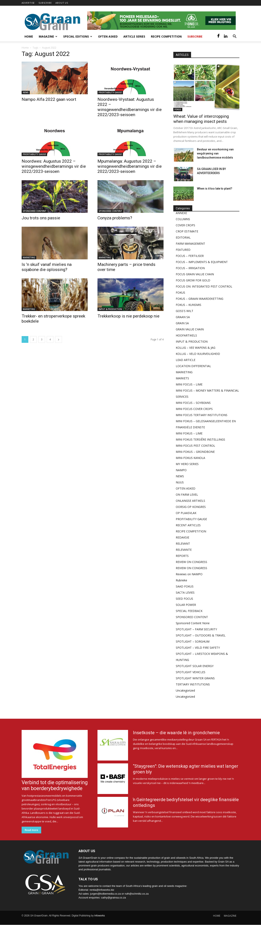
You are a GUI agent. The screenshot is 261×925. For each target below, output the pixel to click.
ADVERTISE (28, 2)
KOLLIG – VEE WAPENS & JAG (195, 348)
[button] (234, 37)
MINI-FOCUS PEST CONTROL (195, 446)
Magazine (48, 36)
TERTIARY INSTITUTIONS (193, 684)
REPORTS (182, 556)
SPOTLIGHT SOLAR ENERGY (194, 666)
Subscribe (194, 36)
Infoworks (99, 915)
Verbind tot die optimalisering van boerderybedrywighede (55, 785)
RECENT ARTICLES (188, 525)
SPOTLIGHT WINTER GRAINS (195, 678)
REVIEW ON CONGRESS (191, 562)
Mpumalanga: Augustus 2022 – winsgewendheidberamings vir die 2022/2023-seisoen (129, 166)
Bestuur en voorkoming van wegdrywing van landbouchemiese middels (215, 153)
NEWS (26, 92)
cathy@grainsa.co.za (113, 897)
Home (28, 36)
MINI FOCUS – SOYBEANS (193, 403)
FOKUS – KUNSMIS (188, 305)
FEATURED (183, 250)
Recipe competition (166, 36)
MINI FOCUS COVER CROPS (194, 409)
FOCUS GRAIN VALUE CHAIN (195, 274)
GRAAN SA (183, 317)
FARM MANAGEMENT (190, 243)
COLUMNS (183, 219)
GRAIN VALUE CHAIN (190, 329)
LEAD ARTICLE (185, 360)
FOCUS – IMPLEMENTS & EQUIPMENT (202, 262)
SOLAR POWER (186, 605)
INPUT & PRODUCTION (110, 309)
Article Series (134, 36)
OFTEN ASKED (185, 488)
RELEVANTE (184, 550)
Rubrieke (181, 580)
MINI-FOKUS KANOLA (190, 458)
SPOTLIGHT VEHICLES (190, 672)
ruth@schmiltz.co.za (136, 893)
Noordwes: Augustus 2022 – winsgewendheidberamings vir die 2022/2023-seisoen (54, 166)
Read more (31, 830)
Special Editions (77, 36)
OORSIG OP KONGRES (191, 507)
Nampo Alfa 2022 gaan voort (49, 99)
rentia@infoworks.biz (102, 889)
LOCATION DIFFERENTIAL (193, 366)
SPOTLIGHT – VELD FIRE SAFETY (198, 648)
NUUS (180, 482)
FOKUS (178, 109)
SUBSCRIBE (45, 2)
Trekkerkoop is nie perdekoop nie (128, 316)
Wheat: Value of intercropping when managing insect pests (201, 119)
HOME (216, 915)
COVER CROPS (185, 225)
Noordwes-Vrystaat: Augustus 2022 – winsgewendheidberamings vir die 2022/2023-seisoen (129, 107)
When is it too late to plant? (214, 188)
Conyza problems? (114, 217)
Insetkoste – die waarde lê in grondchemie (176, 732)
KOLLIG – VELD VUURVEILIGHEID (198, 354)
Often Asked (108, 36)
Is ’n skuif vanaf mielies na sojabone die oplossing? (47, 267)
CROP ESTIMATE (187, 231)
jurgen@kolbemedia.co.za (105, 893)
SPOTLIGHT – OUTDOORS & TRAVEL (201, 635)
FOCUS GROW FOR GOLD (193, 280)
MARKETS (182, 378)
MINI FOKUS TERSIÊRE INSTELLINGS (200, 439)
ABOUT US (61, 2)
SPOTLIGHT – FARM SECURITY (196, 629)
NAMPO (181, 470)
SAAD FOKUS (185, 586)
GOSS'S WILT (184, 311)
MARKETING (29, 257)
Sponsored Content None (193, 623)
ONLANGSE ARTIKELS (190, 501)
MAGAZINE (230, 915)
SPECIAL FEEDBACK (189, 611)
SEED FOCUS (184, 599)
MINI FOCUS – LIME (189, 384)
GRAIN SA (182, 323)
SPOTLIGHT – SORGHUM (192, 641)
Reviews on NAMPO (189, 574)
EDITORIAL (183, 237)
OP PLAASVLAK (186, 513)
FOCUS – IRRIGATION (190, 268)
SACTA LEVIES (185, 592)
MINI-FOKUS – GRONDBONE (195, 452)
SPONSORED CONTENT (34, 211)
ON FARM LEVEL (187, 494)
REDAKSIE (182, 537)
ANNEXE (181, 213)
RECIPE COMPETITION (191, 531)
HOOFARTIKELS (186, 335)
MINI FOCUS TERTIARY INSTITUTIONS (201, 415)
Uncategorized (185, 690)
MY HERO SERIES (187, 464)
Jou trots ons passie (41, 217)
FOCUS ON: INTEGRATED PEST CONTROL (204, 286)
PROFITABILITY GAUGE (110, 92)
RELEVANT (183, 543)
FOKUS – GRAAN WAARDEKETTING (199, 299)
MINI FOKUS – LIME (189, 433)
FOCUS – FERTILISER (190, 256)
